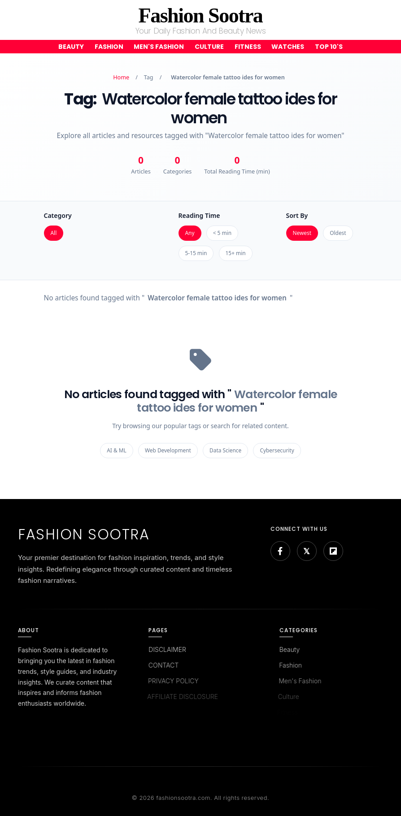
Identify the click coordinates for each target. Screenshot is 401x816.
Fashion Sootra (201, 15)
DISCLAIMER (167, 649)
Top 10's (329, 46)
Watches (287, 46)
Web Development (168, 450)
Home (121, 77)
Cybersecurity (277, 450)
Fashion (109, 46)
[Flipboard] (333, 551)
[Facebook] (280, 551)
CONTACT (162, 665)
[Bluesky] (307, 551)
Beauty (71, 46)
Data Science (225, 450)
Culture (209, 46)
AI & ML (116, 450)
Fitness (248, 46)
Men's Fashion (159, 46)
